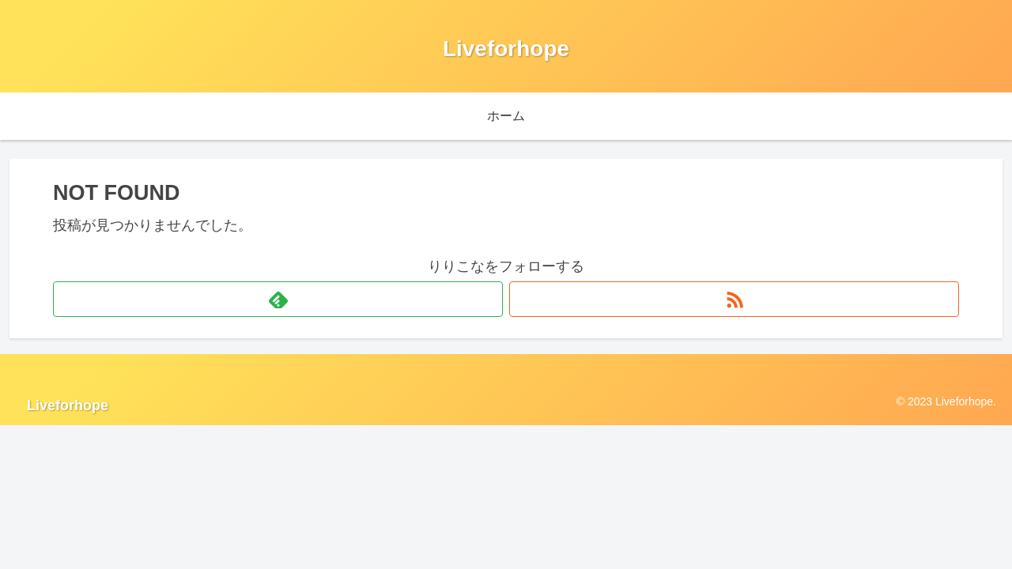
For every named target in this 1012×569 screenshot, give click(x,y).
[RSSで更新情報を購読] (734, 299)
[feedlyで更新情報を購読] (278, 299)
